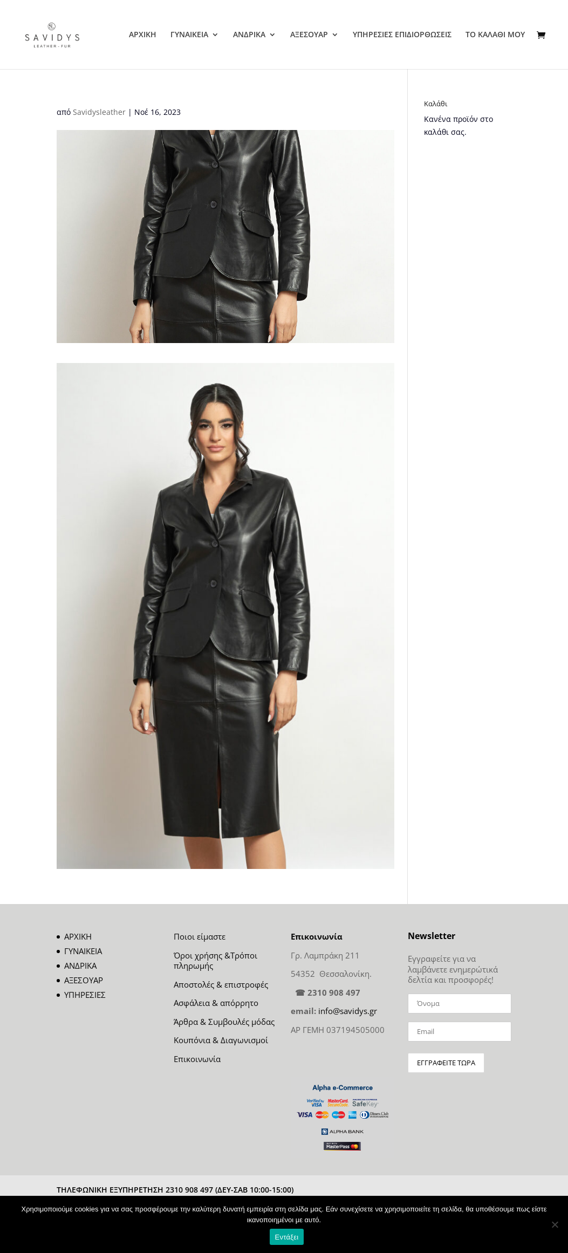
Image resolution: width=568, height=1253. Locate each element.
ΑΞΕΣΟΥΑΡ (309, 35)
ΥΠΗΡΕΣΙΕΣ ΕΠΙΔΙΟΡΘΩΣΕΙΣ (402, 35)
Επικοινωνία (197, 1058)
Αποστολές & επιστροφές (221, 984)
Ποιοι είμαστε (199, 936)
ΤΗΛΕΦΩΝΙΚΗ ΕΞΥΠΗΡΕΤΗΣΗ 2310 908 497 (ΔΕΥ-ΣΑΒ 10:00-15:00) (175, 1189)
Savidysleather (99, 112)
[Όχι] (554, 1224)
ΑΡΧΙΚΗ (142, 35)
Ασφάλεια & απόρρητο (216, 1002)
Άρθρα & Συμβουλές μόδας (224, 1021)
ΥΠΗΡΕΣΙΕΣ (85, 994)
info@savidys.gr (347, 1010)
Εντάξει (287, 1237)
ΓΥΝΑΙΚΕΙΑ (189, 35)
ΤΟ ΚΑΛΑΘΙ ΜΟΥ (495, 35)
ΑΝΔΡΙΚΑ (249, 35)
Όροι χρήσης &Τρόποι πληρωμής (215, 960)
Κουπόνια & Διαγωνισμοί (221, 1040)
